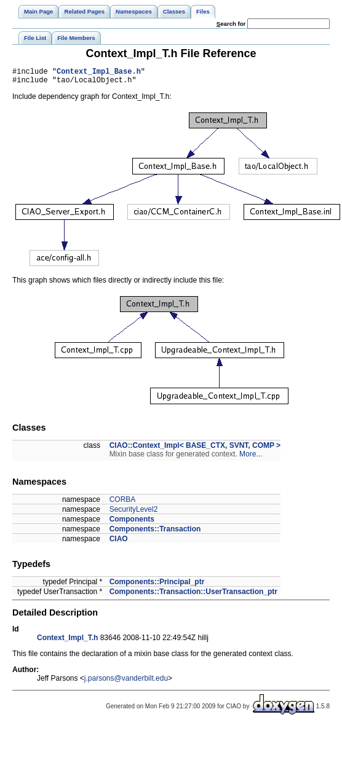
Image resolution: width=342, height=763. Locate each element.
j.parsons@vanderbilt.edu (126, 682)
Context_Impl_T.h (67, 641)
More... (250, 457)
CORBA (122, 503)
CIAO (118, 542)
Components (131, 522)
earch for (231, 23)
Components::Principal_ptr (157, 585)
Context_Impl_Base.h (99, 73)
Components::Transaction (155, 532)
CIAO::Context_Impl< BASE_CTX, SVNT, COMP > (195, 449)
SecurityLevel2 (133, 513)
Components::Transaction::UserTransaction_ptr (193, 595)
